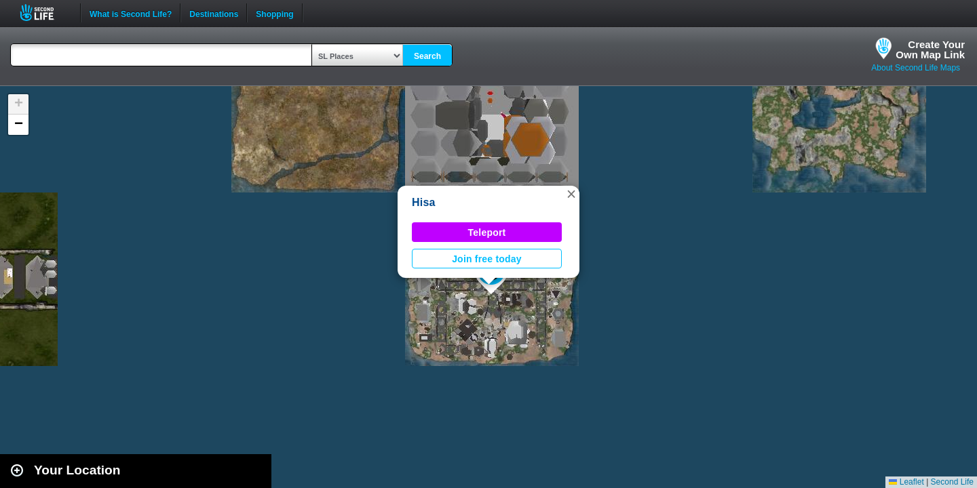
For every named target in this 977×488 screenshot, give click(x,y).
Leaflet (906, 482)
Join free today (487, 258)
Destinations (213, 12)
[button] (571, 194)
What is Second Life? (131, 12)
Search (427, 56)
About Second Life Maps (915, 68)
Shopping (274, 12)
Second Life (44, 12)
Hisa (424, 202)
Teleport (487, 232)
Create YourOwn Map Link (930, 49)
